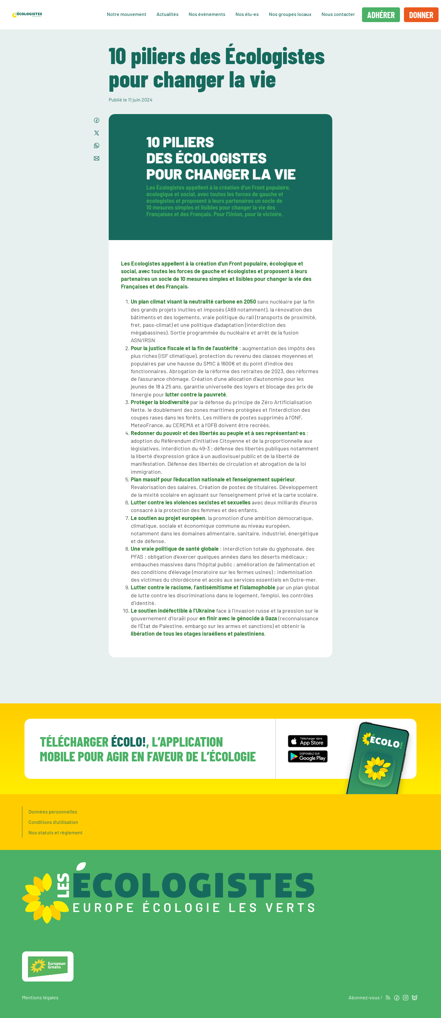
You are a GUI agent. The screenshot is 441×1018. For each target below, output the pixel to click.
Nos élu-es (247, 14)
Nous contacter (338, 14)
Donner (421, 15)
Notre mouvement (126, 14)
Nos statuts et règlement (55, 832)
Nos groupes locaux (290, 14)
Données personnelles (52, 811)
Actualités (167, 14)
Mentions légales (40, 997)
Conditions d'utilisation (53, 822)
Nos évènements (207, 14)
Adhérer (381, 15)
